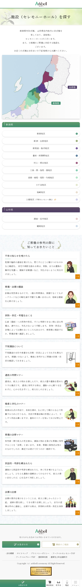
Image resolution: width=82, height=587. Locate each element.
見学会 (58, 585)
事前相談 (50, 585)
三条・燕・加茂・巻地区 (41, 170)
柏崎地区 (41, 192)
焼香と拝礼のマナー (15, 403)
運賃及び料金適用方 (59, 557)
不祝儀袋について (14, 346)
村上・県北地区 (41, 162)
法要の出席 (10, 492)
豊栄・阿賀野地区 (41, 155)
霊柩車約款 (43, 557)
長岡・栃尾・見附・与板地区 (41, 177)
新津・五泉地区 (41, 141)
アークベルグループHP (25, 557)
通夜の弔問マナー (14, 375)
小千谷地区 (41, 184)
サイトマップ (22, 553)
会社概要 (10, 553)
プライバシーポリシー (40, 553)
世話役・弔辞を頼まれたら (18, 463)
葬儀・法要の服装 (14, 286)
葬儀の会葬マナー (14, 434)
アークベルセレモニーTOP (64, 553)
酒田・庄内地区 (41, 218)
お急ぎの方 (22, 585)
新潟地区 (41, 133)
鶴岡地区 (41, 226)
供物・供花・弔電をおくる (18, 315)
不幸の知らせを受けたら (17, 255)
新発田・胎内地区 (41, 148)
